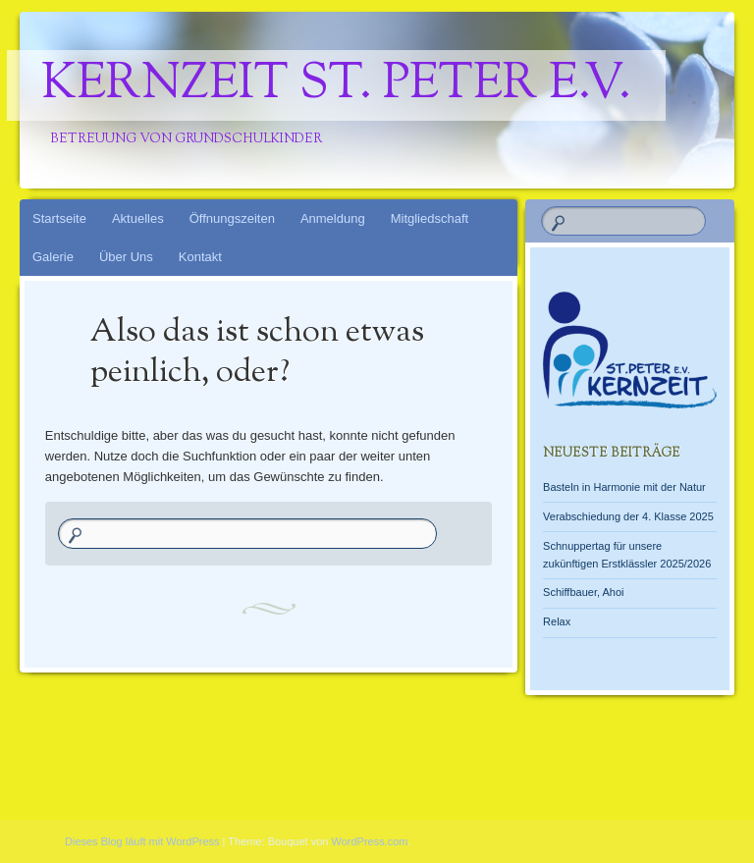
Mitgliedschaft (429, 218)
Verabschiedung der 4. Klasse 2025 (628, 516)
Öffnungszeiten (232, 218)
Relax (556, 621)
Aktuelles (138, 218)
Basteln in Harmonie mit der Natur (624, 487)
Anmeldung (332, 218)
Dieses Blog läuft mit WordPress (142, 841)
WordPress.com (370, 841)
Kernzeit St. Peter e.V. (336, 85)
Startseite (59, 218)
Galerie (53, 256)
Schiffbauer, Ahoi (583, 592)
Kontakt (200, 256)
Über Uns (126, 256)
